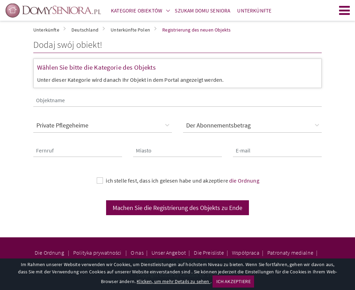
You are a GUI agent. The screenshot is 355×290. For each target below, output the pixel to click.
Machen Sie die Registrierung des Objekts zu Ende (177, 208)
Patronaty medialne (290, 252)
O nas (137, 252)
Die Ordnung (50, 252)
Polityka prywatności (97, 252)
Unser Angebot (168, 252)
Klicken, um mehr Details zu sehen (173, 281)
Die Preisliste (209, 252)
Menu (344, 10)
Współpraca (245, 252)
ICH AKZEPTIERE (233, 281)
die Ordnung (244, 180)
